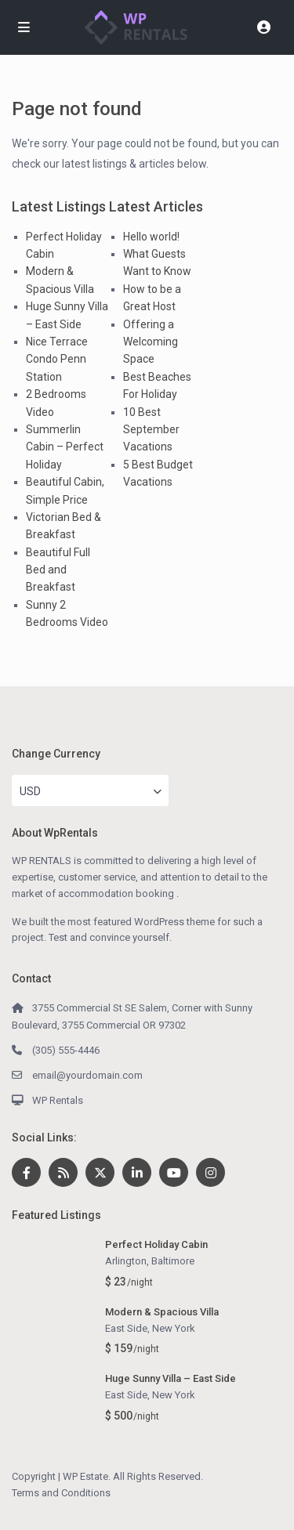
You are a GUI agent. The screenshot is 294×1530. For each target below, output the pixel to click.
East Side (126, 1328)
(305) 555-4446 (66, 1050)
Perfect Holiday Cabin (156, 1244)
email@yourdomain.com (87, 1075)
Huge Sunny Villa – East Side (170, 1378)
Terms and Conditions (61, 1493)
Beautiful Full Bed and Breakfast (58, 570)
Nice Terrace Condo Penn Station (57, 359)
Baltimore (172, 1261)
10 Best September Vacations (151, 430)
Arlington (126, 1261)
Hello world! (151, 236)
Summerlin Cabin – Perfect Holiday (64, 447)
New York (173, 1328)
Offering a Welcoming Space (150, 342)
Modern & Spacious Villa (162, 1312)
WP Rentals (57, 1100)
